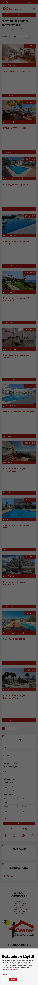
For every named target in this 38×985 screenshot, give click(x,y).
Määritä (4, 974)
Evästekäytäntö (14, 969)
